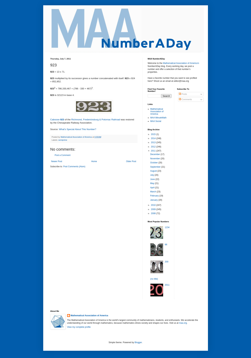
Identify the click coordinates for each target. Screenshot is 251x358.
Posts (183, 94)
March (153, 191)
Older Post (131, 161)
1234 (167, 227)
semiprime (62, 140)
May (152, 183)
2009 (153, 209)
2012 (153, 146)
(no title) (154, 279)
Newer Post (56, 161)
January (154, 200)
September (155, 167)
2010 (153, 205)
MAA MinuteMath (158, 117)
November (155, 158)
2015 (153, 134)
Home (94, 161)
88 (166, 244)
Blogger (138, 342)
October (154, 162)
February (154, 195)
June (152, 179)
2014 (153, 138)
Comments (185, 99)
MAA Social (155, 121)
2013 (153, 142)
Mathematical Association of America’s (181, 63)
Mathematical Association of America (157, 111)
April (152, 187)
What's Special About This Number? (77, 129)
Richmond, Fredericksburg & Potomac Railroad (95, 119)
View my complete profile (79, 327)
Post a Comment (62, 155)
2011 (153, 151)
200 (166, 261)
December (155, 154)
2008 (153, 213)
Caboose (55, 119)
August (153, 171)
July (152, 175)
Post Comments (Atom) (74, 166)
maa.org (183, 323)
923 (62, 119)
